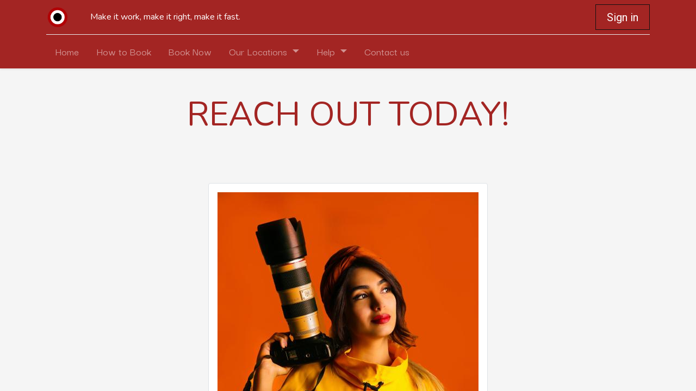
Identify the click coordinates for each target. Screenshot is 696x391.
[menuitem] (67, 51)
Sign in (622, 17)
